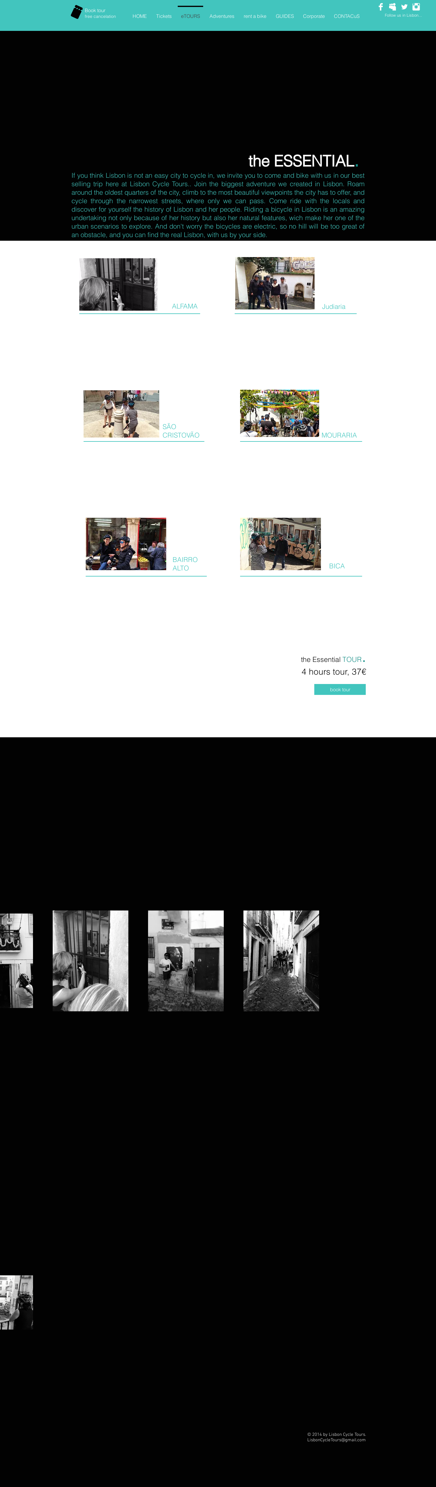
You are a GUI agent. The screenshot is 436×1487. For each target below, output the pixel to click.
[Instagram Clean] (416, 7)
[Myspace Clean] (392, 7)
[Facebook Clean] (381, 7)
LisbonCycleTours (324, 1440)
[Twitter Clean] (404, 7)
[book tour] (340, 689)
